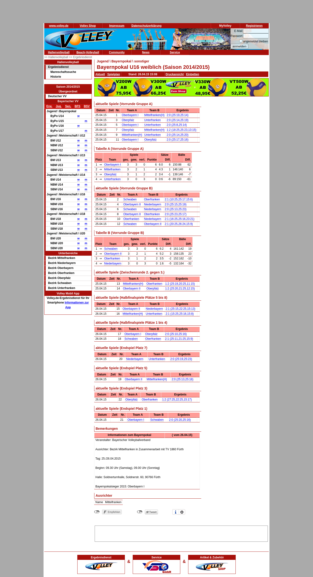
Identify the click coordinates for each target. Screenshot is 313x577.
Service (175, 52)
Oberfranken (152, 199)
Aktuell (100, 74)
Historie (55, 76)
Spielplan (113, 74)
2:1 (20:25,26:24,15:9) (179, 224)
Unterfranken (152, 120)
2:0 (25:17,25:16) (177, 139)
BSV (87, 106)
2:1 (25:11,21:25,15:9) (179, 338)
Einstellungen (182, 512)
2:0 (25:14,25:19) (177, 120)
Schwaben (130, 199)
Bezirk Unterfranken (61, 288)
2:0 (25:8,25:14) (177, 125)
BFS (77, 106)
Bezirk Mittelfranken (61, 258)
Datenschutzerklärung (146, 25)
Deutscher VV (57, 96)
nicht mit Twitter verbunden (139, 512)
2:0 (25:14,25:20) (177, 135)
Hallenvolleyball (59, 52)
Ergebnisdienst (58, 67)
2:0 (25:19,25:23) (181, 359)
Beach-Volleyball (87, 52)
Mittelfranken (112, 169)
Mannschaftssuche (63, 72)
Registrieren (254, 25)
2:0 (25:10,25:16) (176, 334)
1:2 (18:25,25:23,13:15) (181, 130)
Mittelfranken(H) (154, 115)
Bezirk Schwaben (60, 283)
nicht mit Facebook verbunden (97, 512)
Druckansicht (175, 74)
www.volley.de (58, 25)
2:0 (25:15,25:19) (175, 204)
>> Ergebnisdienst (80, 57)
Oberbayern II (132, 204)
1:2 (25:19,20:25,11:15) (180, 283)
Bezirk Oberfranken (61, 273)
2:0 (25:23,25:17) (175, 214)
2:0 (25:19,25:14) (177, 115)
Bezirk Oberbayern (60, 268)
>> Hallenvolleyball (56, 57)
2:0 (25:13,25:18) (182, 379)
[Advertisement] (181, 533)
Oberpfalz (128, 120)
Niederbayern (152, 204)
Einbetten (192, 74)
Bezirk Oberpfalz (59, 278)
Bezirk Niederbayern (62, 263)
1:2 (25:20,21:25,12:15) (180, 288)
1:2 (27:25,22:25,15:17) (177, 399)
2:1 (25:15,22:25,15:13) (180, 308)
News (145, 52)
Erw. (49, 106)
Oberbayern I (130, 115)
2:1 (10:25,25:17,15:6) (179, 199)
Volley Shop (88, 25)
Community (117, 52)
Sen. (68, 106)
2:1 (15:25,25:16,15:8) (180, 313)
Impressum (116, 25)
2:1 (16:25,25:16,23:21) (180, 219)
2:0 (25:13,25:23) (175, 209)
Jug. (59, 106)
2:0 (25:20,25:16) (180, 419)
